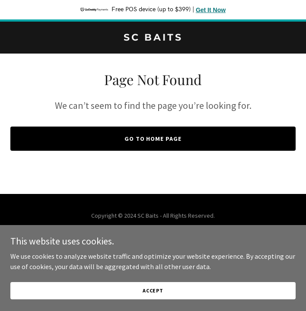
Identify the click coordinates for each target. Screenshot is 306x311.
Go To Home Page (153, 139)
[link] (153, 38)
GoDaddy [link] (170, 235)
